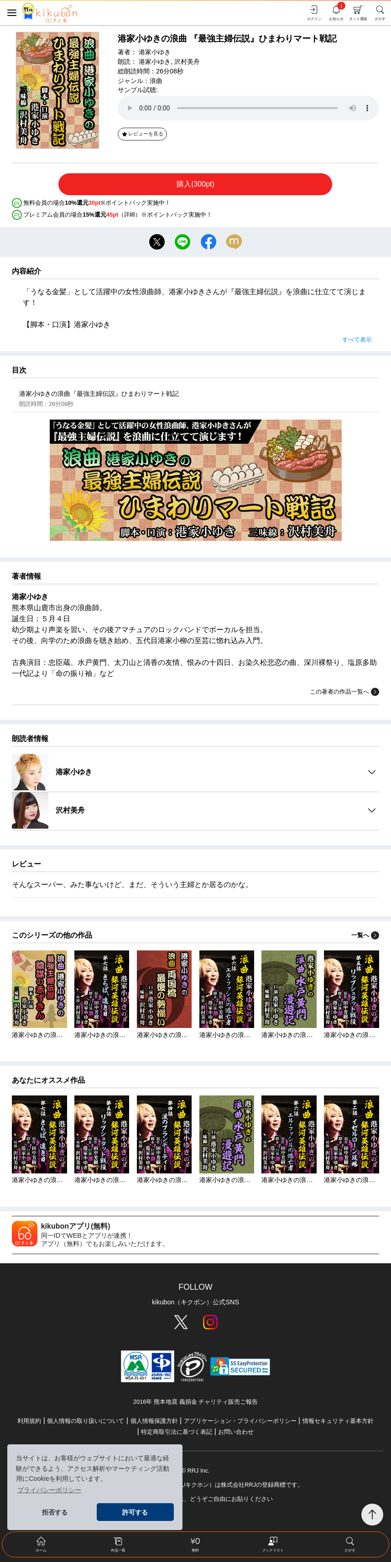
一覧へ (365, 935)
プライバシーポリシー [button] (49, 1490)
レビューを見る (142, 133)
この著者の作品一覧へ (344, 692)
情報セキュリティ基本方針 (338, 1420)
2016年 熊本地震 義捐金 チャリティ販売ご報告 (195, 1401)
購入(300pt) (195, 184)
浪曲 (156, 80)
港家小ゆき (155, 52)
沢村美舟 (187, 61)
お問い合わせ (236, 1431)
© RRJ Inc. (195, 1470)
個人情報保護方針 (154, 1420)
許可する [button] (135, 1512)
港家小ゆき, (155, 61)
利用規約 (29, 1420)
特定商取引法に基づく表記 (176, 1431)
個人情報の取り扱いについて (85, 1420)
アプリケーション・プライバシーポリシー (240, 1420)
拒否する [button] (55, 1512)
